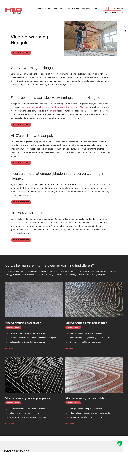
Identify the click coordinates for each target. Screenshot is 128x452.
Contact (97, 8)
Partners (76, 8)
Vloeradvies (58, 8)
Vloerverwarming (44, 8)
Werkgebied (87, 8)
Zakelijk (68, 8)
